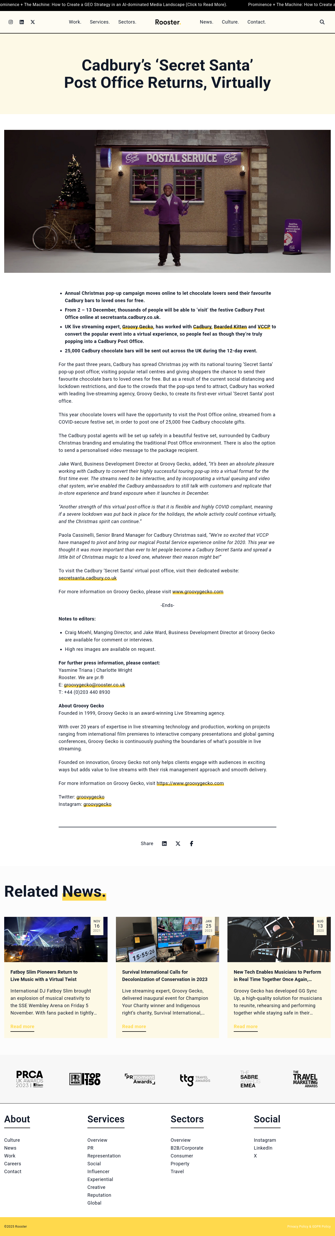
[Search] (322, 22)
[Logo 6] (305, 1079)
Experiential (100, 1179)
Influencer (98, 1171)
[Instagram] (10, 22)
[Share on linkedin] (164, 843)
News (10, 1148)
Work (9, 1156)
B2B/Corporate (187, 1148)
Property (180, 1163)
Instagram (265, 1140)
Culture (12, 1140)
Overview (97, 1140)
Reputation (99, 1195)
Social (94, 1163)
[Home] (168, 21)
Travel (177, 1171)
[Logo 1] (29, 1079)
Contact (12, 1171)
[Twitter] (32, 22)
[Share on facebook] (191, 843)
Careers (12, 1163)
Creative (96, 1187)
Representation (104, 1156)
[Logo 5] (250, 1079)
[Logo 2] (85, 1079)
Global (94, 1203)
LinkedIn (263, 1148)
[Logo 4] (195, 1079)
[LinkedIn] (21, 22)
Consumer (182, 1156)
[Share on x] (178, 843)
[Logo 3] (139, 1079)
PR (90, 1148)
